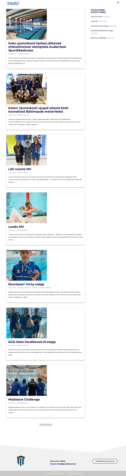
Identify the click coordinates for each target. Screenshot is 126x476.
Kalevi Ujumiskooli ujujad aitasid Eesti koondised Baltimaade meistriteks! (38, 109)
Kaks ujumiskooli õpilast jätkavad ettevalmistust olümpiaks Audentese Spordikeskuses (37, 46)
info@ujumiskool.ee (66, 464)
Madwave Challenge (24, 399)
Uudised (20, 54)
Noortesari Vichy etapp (26, 284)
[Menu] (118, 3)
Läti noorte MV (19, 169)
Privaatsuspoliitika (74, 473)
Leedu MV (16, 227)
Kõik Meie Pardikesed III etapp (32, 342)
